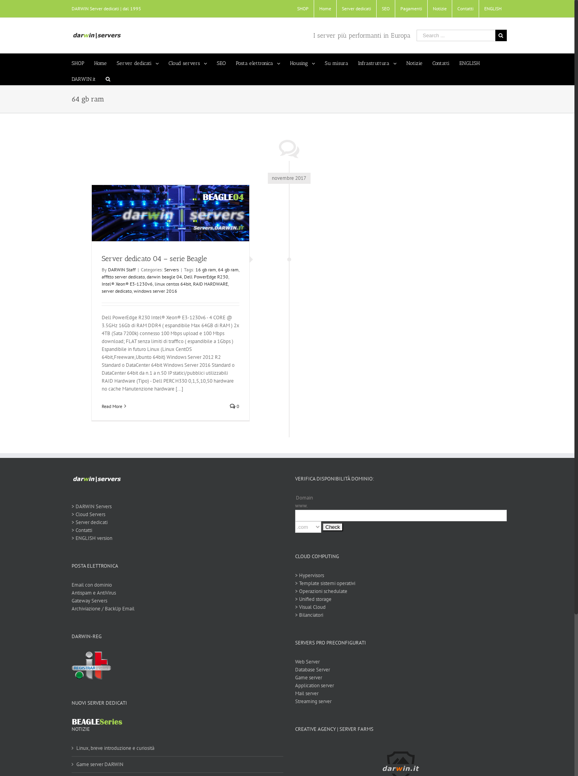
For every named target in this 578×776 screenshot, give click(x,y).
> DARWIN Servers (90, 506)
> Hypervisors (307, 575)
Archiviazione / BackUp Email (101, 608)
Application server (312, 685)
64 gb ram (226, 270)
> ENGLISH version (90, 538)
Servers (169, 270)
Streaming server (311, 701)
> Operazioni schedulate (319, 591)
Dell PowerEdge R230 (204, 277)
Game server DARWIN (97, 764)
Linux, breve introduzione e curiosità (113, 748)
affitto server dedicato (121, 277)
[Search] (106, 77)
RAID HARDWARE (208, 284)
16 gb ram (203, 270)
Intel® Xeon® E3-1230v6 (125, 284)
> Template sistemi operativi (323, 583)
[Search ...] (454, 35)
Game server (306, 677)
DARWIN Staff (120, 270)
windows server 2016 (153, 291)
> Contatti (80, 530)
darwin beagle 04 (162, 277)
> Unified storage (311, 599)
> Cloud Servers (86, 514)
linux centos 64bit (171, 284)
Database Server (310, 669)
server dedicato (115, 291)
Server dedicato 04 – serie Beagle (152, 258)
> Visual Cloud (308, 607)
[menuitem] (301, 8)
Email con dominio (90, 585)
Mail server (304, 693)
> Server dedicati (88, 522)
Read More (110, 406)
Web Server (305, 661)
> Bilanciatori (307, 615)
